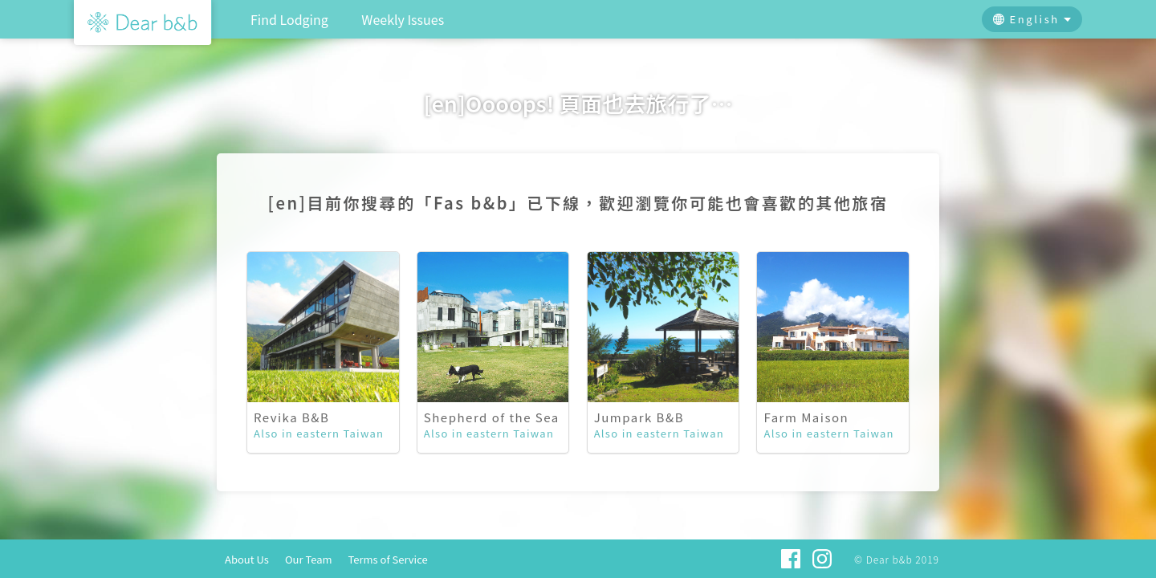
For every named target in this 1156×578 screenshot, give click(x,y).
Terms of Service (388, 559)
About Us (247, 559)
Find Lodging (289, 19)
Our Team (308, 559)
